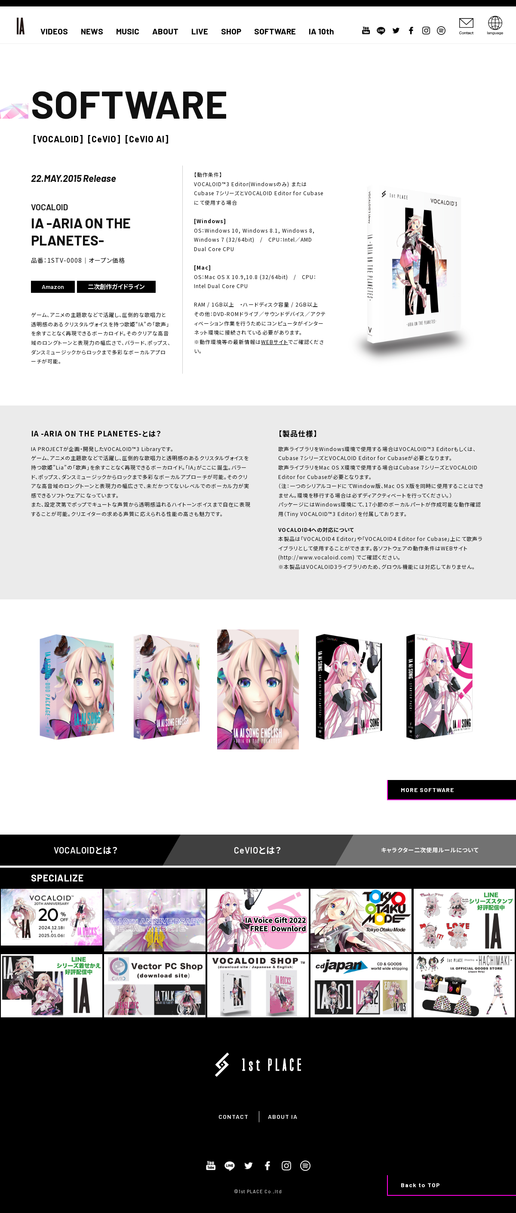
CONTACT (233, 1116)
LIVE (199, 31)
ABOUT (165, 31)
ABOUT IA (283, 1116)
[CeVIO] (104, 139)
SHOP (231, 31)
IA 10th (321, 31)
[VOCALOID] (58, 139)
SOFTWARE (275, 31)
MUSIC (127, 31)
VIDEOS (54, 31)
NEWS (92, 31)
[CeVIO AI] (147, 139)
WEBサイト (274, 341)
